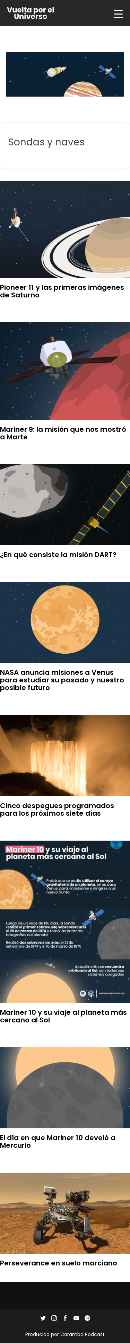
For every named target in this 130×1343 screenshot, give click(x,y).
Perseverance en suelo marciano (58, 1263)
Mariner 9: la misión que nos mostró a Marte (63, 433)
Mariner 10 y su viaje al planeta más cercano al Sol (63, 1016)
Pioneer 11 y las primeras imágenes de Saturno (62, 291)
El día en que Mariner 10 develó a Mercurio (57, 1141)
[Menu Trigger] (118, 14)
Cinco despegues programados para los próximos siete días (57, 809)
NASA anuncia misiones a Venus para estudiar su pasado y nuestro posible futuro (62, 680)
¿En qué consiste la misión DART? (58, 554)
